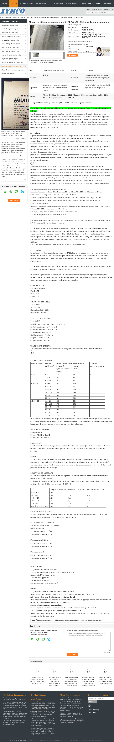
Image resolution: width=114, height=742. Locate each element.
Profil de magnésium (7, 74)
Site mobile (92, 712)
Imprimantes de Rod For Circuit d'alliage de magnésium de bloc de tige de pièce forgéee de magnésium (72, 720)
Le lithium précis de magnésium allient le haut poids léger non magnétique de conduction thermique (88, 681)
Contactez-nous (72, 3)
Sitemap (96, 710)
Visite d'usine (41, 3)
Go (112, 12)
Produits (13, 3)
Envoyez (92, 701)
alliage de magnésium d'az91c (49, 620)
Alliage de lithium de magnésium (23, 17)
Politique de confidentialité (18, 740)
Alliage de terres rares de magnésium (12, 70)
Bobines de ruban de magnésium (11, 55)
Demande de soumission (91, 3)
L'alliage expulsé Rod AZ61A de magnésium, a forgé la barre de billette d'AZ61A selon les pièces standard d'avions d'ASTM (71, 708)
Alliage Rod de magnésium (9, 32)
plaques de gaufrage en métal (68, 620)
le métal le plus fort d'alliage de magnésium (91, 620)
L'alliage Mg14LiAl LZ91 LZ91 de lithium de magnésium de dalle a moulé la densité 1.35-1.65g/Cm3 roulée (71, 681)
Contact (73, 55)
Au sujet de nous (26, 3)
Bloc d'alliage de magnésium (10, 47)
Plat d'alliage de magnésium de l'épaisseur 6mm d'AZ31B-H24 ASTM (14, 698)
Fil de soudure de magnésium (10, 51)
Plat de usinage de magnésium (10, 36)
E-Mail (90, 710)
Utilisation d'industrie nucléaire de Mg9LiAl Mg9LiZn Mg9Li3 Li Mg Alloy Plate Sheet (37, 680)
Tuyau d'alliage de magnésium (10, 44)
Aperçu (2, 17)
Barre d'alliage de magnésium (10, 40)
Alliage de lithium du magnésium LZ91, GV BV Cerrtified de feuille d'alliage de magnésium (105, 680)
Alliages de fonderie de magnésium (12, 62)
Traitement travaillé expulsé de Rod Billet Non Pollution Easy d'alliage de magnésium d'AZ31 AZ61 (71, 714)
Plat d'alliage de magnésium (10, 25)
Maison (4, 3)
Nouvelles (107, 3)
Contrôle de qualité (56, 3)
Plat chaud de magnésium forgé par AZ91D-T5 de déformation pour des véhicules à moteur (14, 722)
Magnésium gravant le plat (9, 59)
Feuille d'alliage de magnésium (10, 29)
